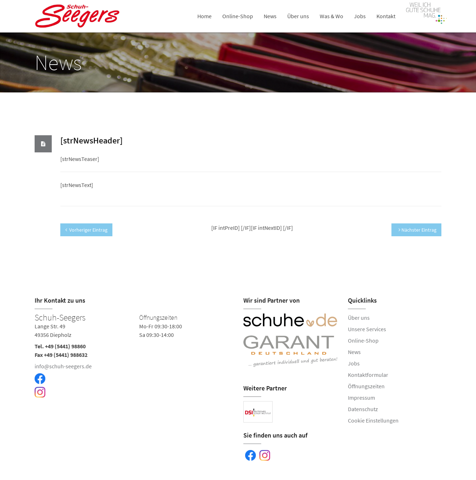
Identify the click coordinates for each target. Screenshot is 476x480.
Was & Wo (331, 16)
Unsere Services (367, 329)
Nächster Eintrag (417, 230)
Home (204, 16)
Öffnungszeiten (366, 386)
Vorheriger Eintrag (86, 230)
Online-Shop (237, 16)
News (270, 16)
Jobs (360, 16)
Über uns (298, 16)
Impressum (361, 397)
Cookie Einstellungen (373, 420)
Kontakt (385, 16)
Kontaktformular (368, 374)
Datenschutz (363, 409)
